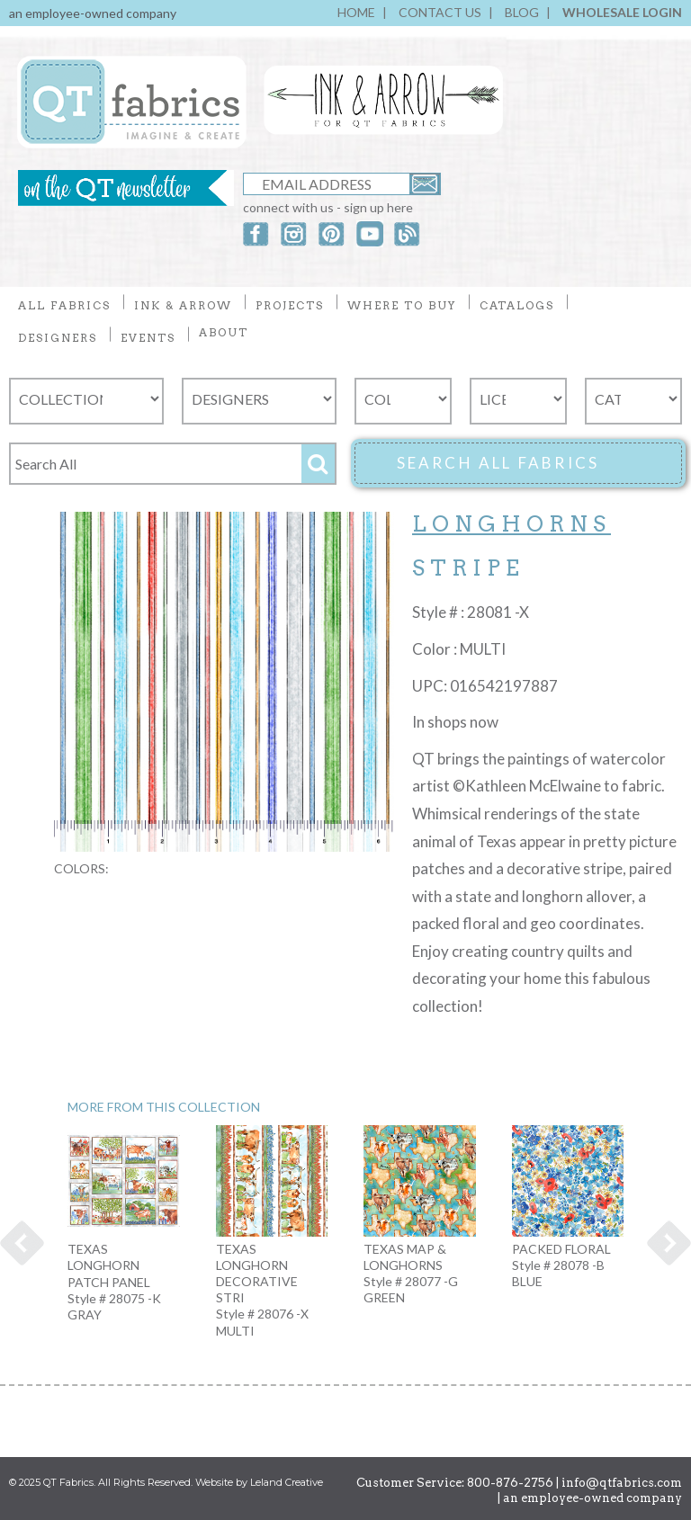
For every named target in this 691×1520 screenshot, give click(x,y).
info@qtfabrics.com (621, 1482)
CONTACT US (440, 12)
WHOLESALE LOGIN (622, 12)
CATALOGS (517, 305)
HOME (356, 12)
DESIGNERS (57, 337)
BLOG (522, 12)
